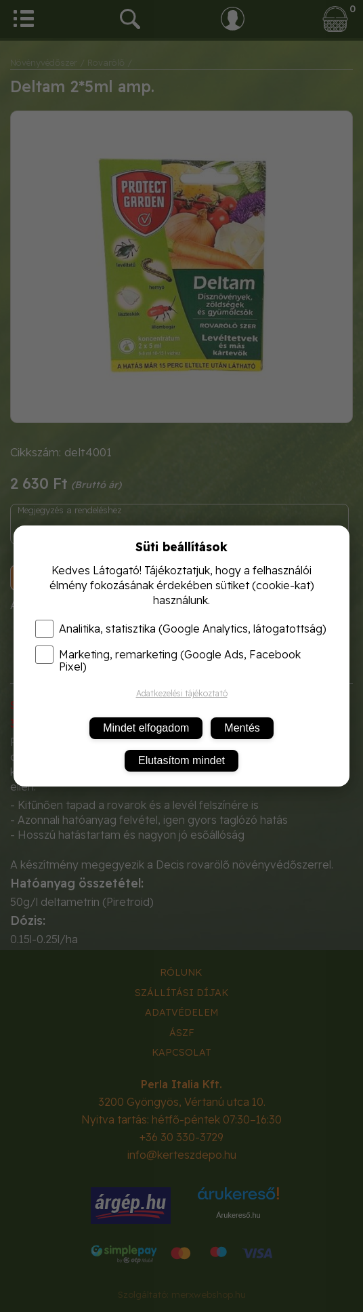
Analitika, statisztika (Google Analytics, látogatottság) (180, 628)
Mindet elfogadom (146, 728)
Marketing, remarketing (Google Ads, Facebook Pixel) (168, 660)
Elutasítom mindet (181, 760)
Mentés (241, 728)
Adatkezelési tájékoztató (182, 693)
